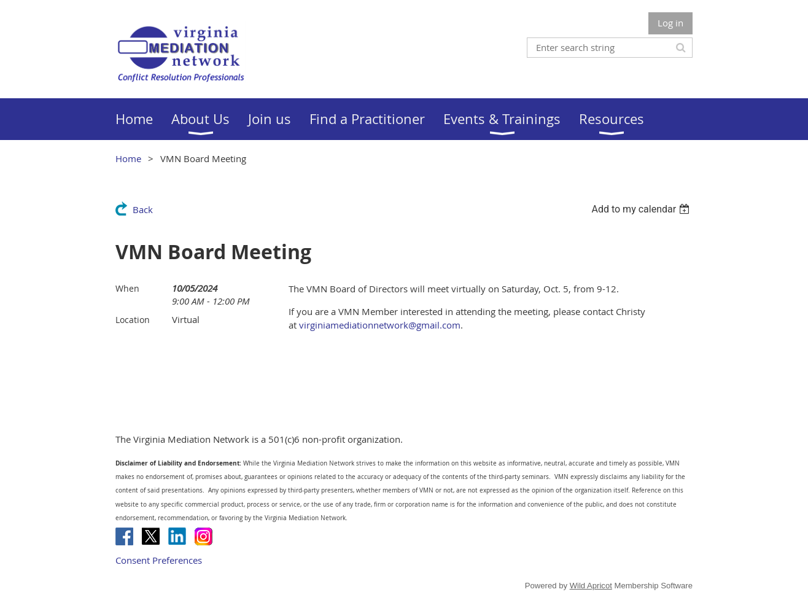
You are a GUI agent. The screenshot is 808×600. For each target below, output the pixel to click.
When (127, 288)
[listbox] (642, 209)
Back (143, 209)
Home (128, 158)
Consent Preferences (158, 560)
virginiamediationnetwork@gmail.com (379, 325)
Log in (670, 23)
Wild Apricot (591, 585)
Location (132, 319)
